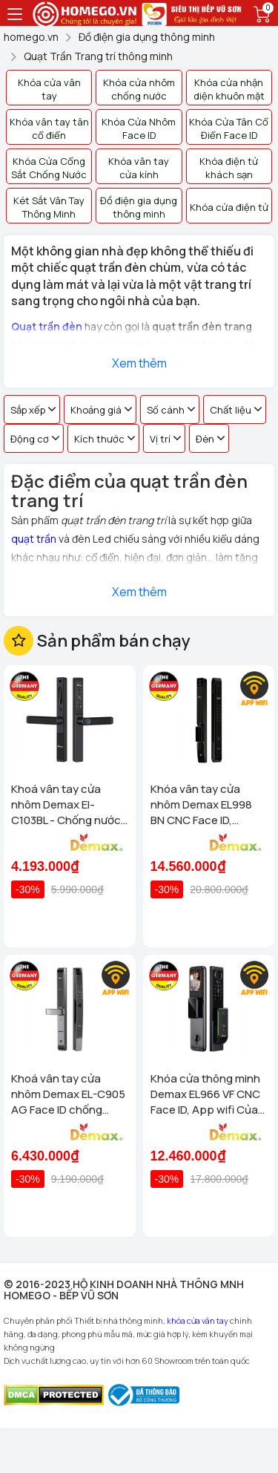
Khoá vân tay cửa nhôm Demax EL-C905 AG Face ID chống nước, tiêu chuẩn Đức (68, 1094)
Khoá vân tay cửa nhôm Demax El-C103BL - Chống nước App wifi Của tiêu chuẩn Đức (66, 804)
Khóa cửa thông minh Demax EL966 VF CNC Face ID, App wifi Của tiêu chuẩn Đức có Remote (205, 1094)
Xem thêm (139, 363)
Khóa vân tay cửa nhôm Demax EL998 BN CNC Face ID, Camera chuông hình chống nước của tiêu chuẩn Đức (204, 804)
